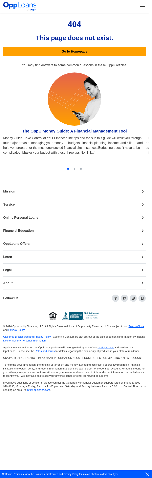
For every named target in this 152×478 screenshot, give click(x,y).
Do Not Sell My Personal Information (24, 340)
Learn (74, 257)
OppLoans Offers (74, 244)
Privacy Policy (71, 474)
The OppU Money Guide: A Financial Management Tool (74, 131)
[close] (147, 474)
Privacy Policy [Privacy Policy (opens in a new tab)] (16, 329)
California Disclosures (46, 474)
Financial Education (74, 231)
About (74, 283)
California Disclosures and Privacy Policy (27, 336)
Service (74, 204)
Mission (74, 191)
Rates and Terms (45, 351)
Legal (74, 270)
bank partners (106, 347)
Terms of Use (136, 326)
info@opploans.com (38, 389)
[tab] (68, 169)
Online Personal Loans (74, 217)
